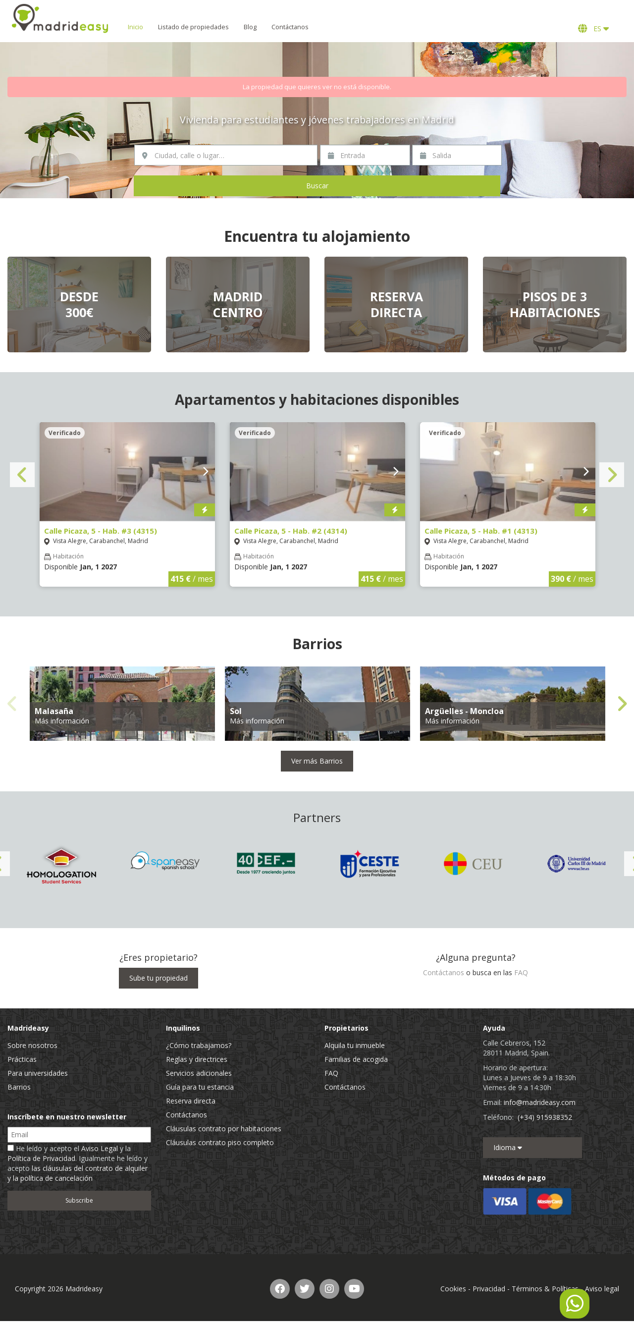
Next (611, 474)
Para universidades (37, 1073)
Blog (253, 27)
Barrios (19, 1087)
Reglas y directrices (196, 1059)
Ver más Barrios (317, 761)
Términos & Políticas (545, 1288)
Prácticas (22, 1059)
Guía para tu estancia (200, 1087)
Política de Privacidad (41, 1158)
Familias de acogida (356, 1059)
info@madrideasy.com (540, 1102)
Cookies (453, 1288)
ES (593, 28)
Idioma (507, 1147)
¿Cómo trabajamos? (198, 1045)
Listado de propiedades (196, 27)
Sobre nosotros (32, 1045)
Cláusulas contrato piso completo (220, 1142)
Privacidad (489, 1288)
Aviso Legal (99, 1148)
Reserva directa (190, 1100)
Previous (22, 474)
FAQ (521, 972)
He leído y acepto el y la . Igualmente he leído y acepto (77, 1163)
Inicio (139, 27)
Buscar (317, 185)
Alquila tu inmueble (354, 1045)
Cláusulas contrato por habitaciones (223, 1128)
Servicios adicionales (199, 1073)
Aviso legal (602, 1288)
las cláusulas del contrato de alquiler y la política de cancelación (77, 1173)
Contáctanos (293, 27)
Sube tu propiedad (158, 978)
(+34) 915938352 (545, 1117)
